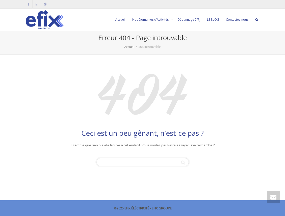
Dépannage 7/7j (188, 19)
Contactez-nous (237, 19)
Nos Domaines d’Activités (150, 19)
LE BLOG (213, 19)
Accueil (120, 19)
